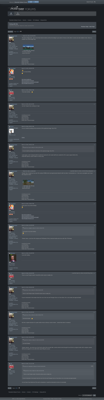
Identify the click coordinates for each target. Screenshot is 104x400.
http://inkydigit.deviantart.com (28, 83)
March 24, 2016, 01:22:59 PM (28, 225)
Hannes (12, 254)
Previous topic (85, 27)
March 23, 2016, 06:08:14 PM (28, 90)
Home (11, 14)
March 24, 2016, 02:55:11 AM (28, 127)
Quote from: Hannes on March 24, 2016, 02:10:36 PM (34, 340)
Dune (12, 127)
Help (80, 398)
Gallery (23, 138)
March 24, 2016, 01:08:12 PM (28, 204)
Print (94, 32)
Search (17, 14)
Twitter (52, 398)
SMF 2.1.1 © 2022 (15, 398)
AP (11, 90)
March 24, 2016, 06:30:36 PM (28, 287)
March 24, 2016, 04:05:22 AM (28, 145)
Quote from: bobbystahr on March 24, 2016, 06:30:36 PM (34, 366)
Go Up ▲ (90, 398)
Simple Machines (22, 398)
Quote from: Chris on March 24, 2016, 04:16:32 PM (33, 290)
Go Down (10, 32)
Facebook (56, 398)
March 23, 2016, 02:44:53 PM (29, 36)
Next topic (92, 27)
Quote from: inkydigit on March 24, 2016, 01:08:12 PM (34, 228)
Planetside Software (46, 398)
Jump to (80, 395)
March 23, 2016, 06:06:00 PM (28, 68)
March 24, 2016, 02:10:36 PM (28, 253)
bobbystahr (13, 36)
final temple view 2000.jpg (28, 186)
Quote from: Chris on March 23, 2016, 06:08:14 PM (33, 315)
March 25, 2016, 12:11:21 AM (28, 364)
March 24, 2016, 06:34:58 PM (28, 337)
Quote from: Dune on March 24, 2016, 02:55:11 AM (33, 148)
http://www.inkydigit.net (26, 79)
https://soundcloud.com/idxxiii (28, 81)
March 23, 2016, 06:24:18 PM (28, 104)
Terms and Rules (85, 398)
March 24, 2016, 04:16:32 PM (28, 273)
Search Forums (91, 1)
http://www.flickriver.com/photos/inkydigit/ (30, 82)
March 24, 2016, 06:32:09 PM (28, 312)
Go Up (9, 388)
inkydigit (13, 69)
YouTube (59, 398)
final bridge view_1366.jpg (28, 51)
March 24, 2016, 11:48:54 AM (29, 171)
